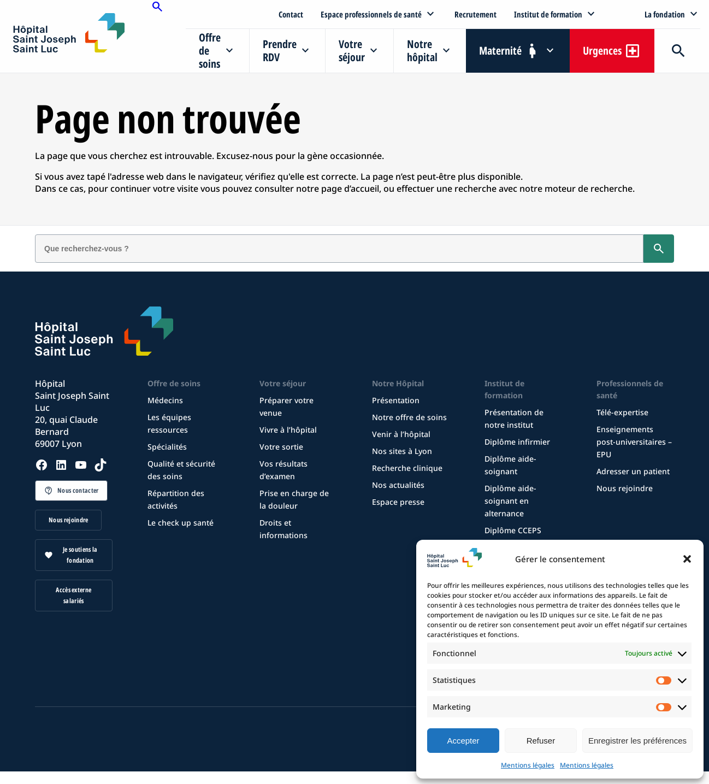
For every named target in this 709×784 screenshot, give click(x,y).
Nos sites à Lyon (402, 451)
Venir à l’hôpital (401, 434)
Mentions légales (527, 765)
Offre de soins (210, 50)
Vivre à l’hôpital (288, 430)
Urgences (602, 50)
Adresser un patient (633, 471)
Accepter (463, 740)
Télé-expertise (622, 412)
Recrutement (475, 14)
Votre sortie (281, 446)
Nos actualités (398, 485)
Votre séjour (352, 50)
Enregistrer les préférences (637, 740)
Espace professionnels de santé (371, 14)
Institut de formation (548, 14)
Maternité (500, 50)
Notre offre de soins (409, 417)
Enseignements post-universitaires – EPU (634, 441)
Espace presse (398, 502)
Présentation (396, 400)
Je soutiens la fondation (80, 555)
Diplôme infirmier (517, 442)
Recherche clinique (407, 468)
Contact (291, 14)
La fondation (665, 14)
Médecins (165, 400)
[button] (687, 558)
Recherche (677, 51)
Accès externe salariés (73, 595)
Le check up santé (180, 522)
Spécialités (167, 446)
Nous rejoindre (68, 519)
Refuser (541, 740)
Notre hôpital (422, 50)
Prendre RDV (280, 50)
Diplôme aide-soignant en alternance (510, 500)
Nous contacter (77, 490)
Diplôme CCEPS (513, 530)
